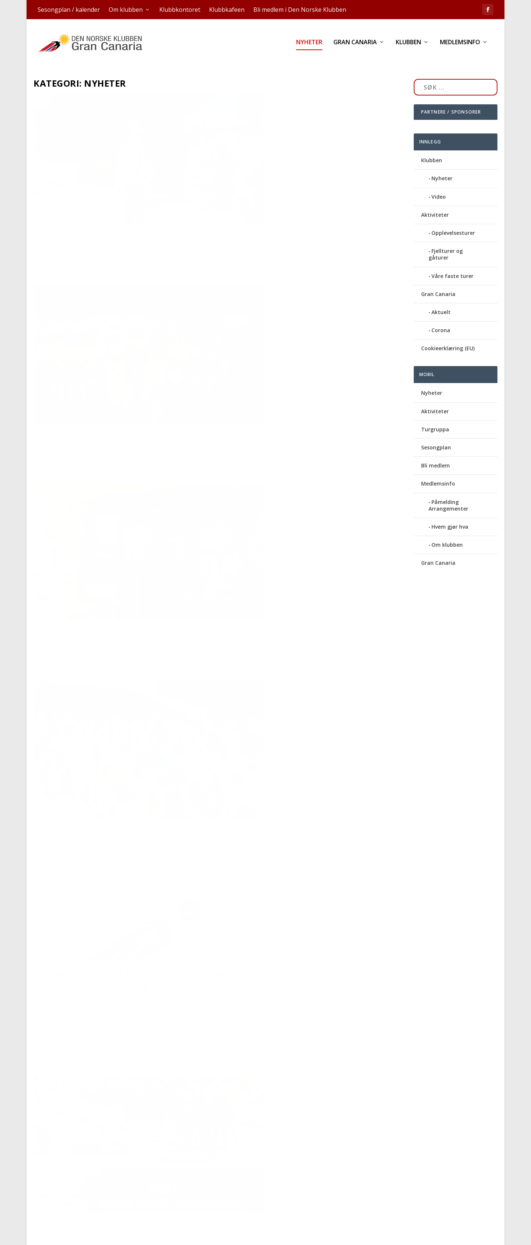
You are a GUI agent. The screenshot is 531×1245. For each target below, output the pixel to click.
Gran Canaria (355, 45)
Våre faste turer (452, 266)
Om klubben (126, 10)
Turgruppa (435, 420)
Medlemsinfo (460, 45)
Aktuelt (441, 302)
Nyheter (309, 45)
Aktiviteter (435, 205)
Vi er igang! (247, 879)
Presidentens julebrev (264, 1053)
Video (438, 187)
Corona (440, 320)
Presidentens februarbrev (270, 204)
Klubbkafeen (226, 10)
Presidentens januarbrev (269, 552)
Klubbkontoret (179, 10)
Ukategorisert (175, 1103)
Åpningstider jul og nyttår (83, 1091)
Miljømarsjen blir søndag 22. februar (287, 726)
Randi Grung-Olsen (66, 224)
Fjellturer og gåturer (445, 245)
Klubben (408, 45)
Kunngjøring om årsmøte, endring (94, 743)
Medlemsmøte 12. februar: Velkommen (288, 378)
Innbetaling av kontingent (83, 917)
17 (379, 1155)
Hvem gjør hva (449, 517)
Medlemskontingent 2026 (79, 386)
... (364, 1155)
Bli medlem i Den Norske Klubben (299, 10)
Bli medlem (435, 456)
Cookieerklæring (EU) (448, 338)
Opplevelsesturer (453, 223)
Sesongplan (436, 438)
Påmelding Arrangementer (448, 496)
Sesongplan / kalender (69, 10)
